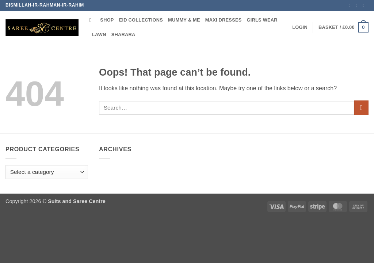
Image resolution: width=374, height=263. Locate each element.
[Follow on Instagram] (351, 5)
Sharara (123, 34)
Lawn (99, 34)
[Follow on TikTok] (358, 5)
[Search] (92, 20)
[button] (300, 27)
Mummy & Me (184, 20)
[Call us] (365, 5)
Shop (107, 20)
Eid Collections (141, 20)
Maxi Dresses (223, 20)
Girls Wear (262, 20)
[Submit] (361, 107)
